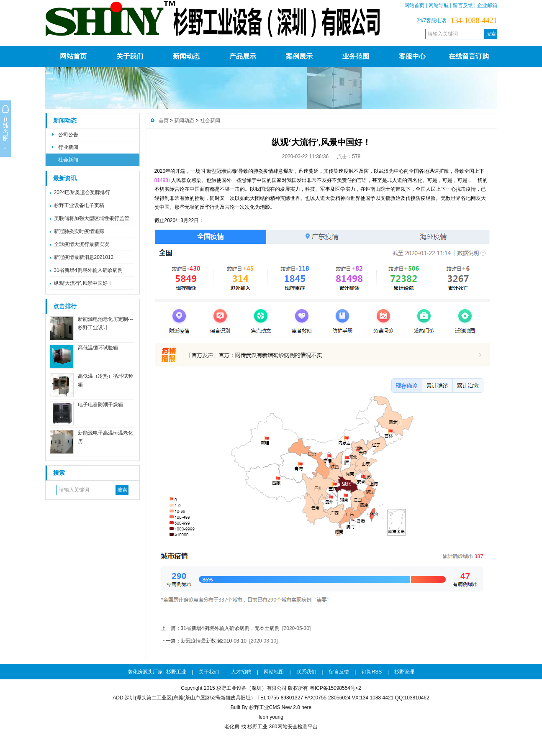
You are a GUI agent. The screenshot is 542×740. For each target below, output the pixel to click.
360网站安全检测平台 (293, 727)
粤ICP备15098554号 (332, 688)
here (306, 707)
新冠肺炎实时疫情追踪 (79, 231)
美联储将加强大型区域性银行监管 (91, 218)
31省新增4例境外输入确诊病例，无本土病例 (230, 628)
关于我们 (129, 56)
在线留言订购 (469, 56)
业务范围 (355, 56)
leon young (271, 717)
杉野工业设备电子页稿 (79, 205)
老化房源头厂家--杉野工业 (157, 672)
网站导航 (439, 5)
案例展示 (299, 56)
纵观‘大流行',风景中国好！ (83, 283)
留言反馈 (463, 5)
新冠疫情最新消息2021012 (84, 257)
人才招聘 (241, 672)
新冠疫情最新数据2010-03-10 (214, 641)
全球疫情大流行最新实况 (81, 244)
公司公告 (68, 135)
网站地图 (274, 672)
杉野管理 (404, 672)
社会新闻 (68, 160)
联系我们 (306, 672)
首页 (164, 120)
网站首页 (414, 5)
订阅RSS (372, 672)
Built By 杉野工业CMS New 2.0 (265, 707)
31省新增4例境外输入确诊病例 (88, 270)
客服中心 (412, 56)
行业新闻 (68, 147)
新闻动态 (186, 56)
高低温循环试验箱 (98, 348)
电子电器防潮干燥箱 (100, 404)
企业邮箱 (487, 5)
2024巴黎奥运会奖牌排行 (82, 192)
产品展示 (242, 56)
